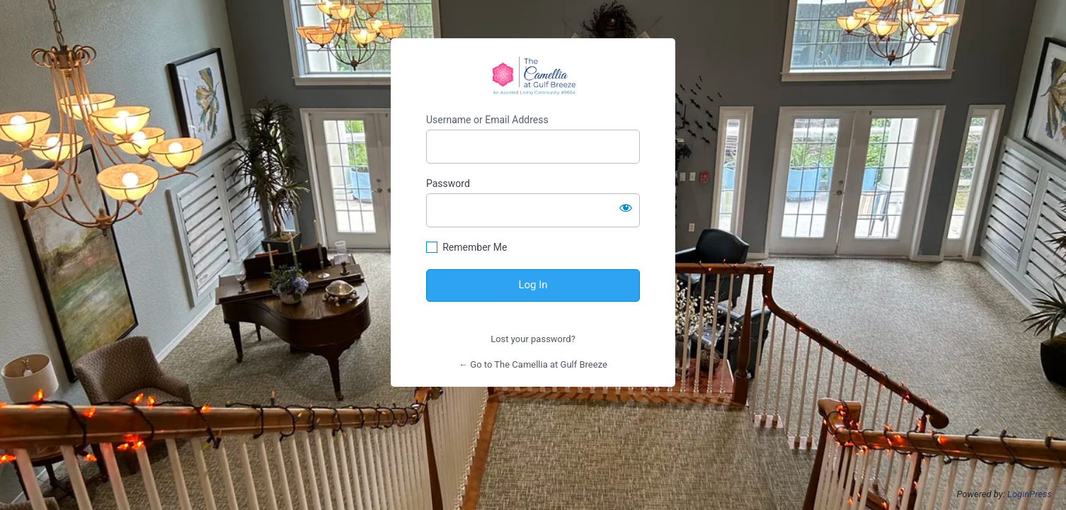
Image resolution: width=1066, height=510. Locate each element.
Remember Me (474, 247)
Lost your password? (533, 339)
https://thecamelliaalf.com (533, 76)
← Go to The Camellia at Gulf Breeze (533, 364)
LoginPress (1029, 494)
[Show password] (626, 207)
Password (448, 183)
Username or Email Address (487, 119)
